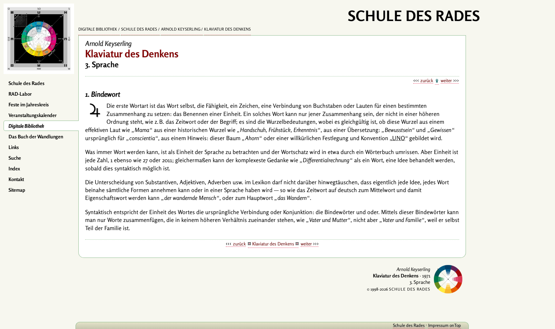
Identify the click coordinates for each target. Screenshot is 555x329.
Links (14, 147)
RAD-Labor (20, 94)
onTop (455, 325)
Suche (15, 158)
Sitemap (17, 190)
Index (14, 168)
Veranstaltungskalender (33, 115)
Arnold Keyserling (181, 29)
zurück (426, 80)
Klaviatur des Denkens (227, 29)
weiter (446, 80)
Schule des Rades (27, 83)
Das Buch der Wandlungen (36, 136)
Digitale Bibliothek (26, 126)
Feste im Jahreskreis (29, 104)
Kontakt (16, 179)
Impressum (438, 325)
